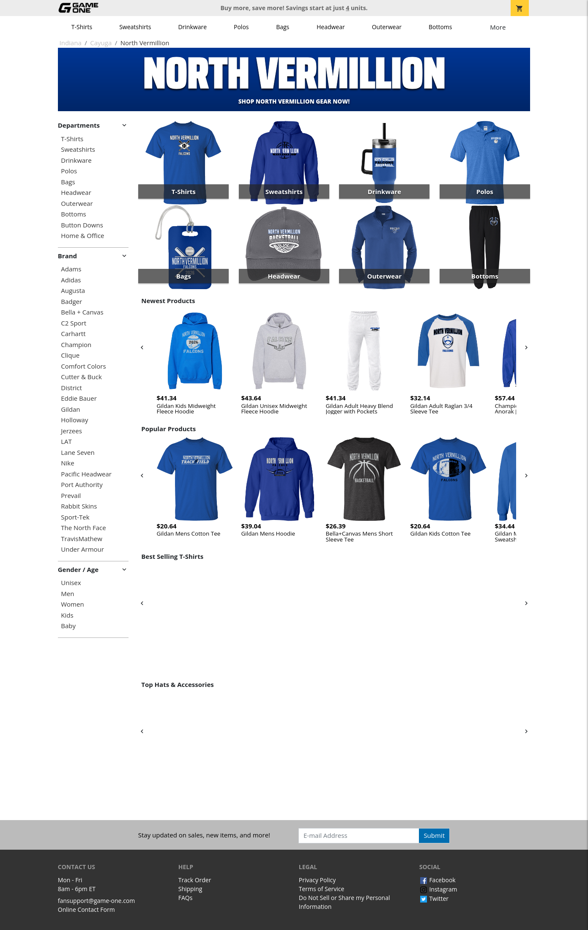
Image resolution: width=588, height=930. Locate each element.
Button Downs (82, 225)
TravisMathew (81, 538)
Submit (434, 835)
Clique (70, 355)
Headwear (331, 27)
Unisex (71, 582)
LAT (66, 441)
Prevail (71, 495)
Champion (76, 344)
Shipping (190, 889)
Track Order (194, 880)
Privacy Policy (317, 880)
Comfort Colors (83, 366)
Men (67, 593)
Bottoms (440, 27)
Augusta (73, 290)
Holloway (74, 420)
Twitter (434, 898)
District (71, 387)
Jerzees (71, 431)
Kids (67, 615)
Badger (71, 301)
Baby (68, 625)
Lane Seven (77, 452)
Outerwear (387, 27)
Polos (241, 27)
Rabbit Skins (79, 506)
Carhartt (73, 333)
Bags (282, 27)
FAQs (185, 898)
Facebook (437, 880)
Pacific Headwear (86, 474)
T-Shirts (81, 27)
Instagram (438, 889)
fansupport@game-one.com (96, 901)
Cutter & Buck (81, 376)
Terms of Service (322, 889)
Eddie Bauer (79, 398)
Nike (67, 463)
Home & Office (82, 235)
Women (72, 604)
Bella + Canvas (82, 312)
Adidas (71, 280)
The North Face (83, 527)
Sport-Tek (75, 517)
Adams (71, 269)
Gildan (70, 409)
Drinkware (192, 27)
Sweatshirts (135, 27)
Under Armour (82, 549)
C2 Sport (73, 323)
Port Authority (81, 484)
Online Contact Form (86, 909)
